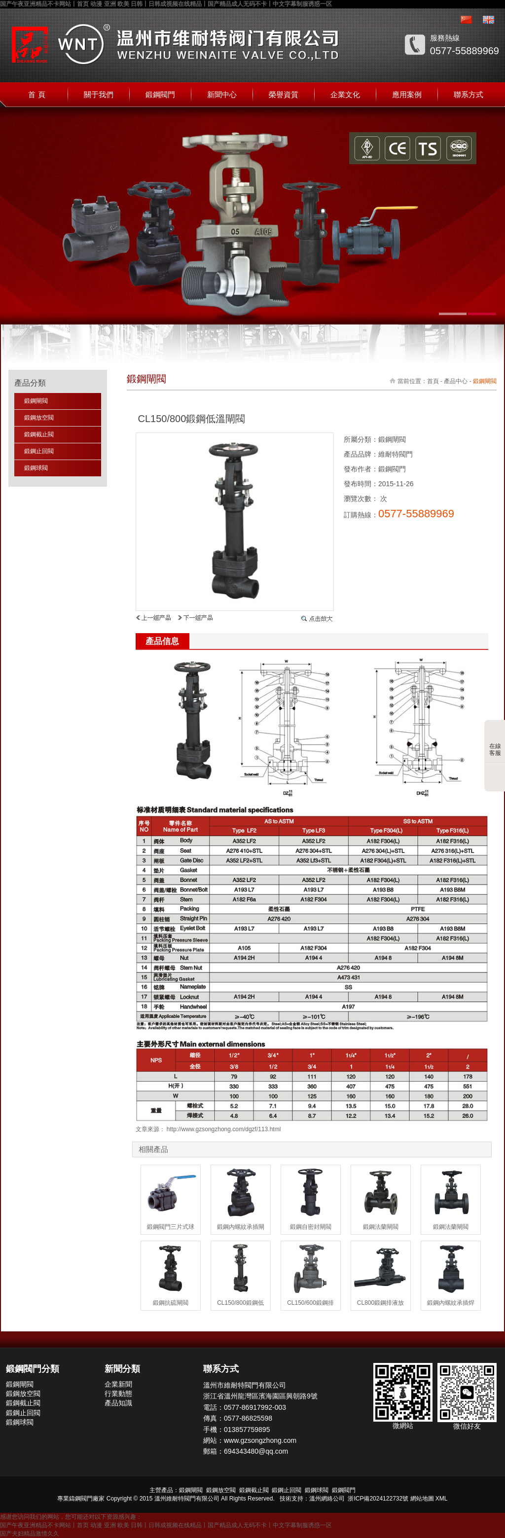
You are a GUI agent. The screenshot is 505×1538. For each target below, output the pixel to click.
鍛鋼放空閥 (39, 417)
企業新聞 (118, 1384)
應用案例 (407, 94)
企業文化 (345, 94)
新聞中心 (222, 94)
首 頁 (36, 94)
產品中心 (456, 381)
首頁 (433, 381)
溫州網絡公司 (327, 1498)
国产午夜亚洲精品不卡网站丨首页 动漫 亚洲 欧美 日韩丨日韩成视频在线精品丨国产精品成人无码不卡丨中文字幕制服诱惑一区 (166, 3)
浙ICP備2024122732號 (378, 1498)
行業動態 (118, 1393)
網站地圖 (422, 1498)
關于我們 (98, 94)
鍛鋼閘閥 (36, 400)
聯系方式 (468, 94)
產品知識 (118, 1403)
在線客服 (495, 741)
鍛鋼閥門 (160, 94)
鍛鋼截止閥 (39, 434)
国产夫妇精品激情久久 (29, 1533)
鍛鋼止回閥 (39, 451)
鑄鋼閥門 (81, 1498)
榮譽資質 (283, 94)
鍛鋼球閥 (36, 468)
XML (441, 1498)
